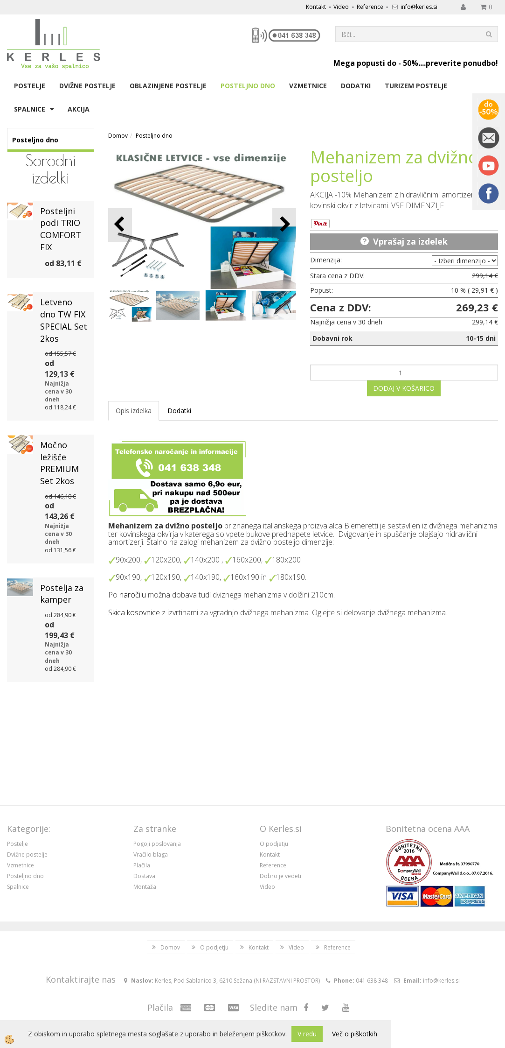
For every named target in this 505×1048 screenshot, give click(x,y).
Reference (370, 7)
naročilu (132, 595)
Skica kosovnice (134, 612)
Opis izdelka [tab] (134, 410)
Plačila (141, 865)
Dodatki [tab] (179, 410)
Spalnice (29, 109)
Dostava (144, 876)
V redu (307, 1033)
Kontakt (316, 7)
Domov (118, 136)
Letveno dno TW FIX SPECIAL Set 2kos (63, 320)
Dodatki (356, 85)
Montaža (144, 887)
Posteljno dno (248, 85)
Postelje (29, 85)
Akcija (79, 109)
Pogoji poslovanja (157, 844)
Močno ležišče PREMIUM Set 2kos (59, 462)
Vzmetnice (308, 85)
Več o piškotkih (354, 1033)
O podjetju (274, 844)
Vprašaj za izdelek (410, 241)
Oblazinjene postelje (168, 85)
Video (341, 7)
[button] (284, 224)
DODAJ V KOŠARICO (404, 388)
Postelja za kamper (61, 593)
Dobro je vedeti (280, 876)
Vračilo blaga (150, 854)
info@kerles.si (419, 7)
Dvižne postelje (87, 85)
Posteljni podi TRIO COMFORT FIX (60, 229)
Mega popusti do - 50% (375, 63)
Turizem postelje (416, 85)
